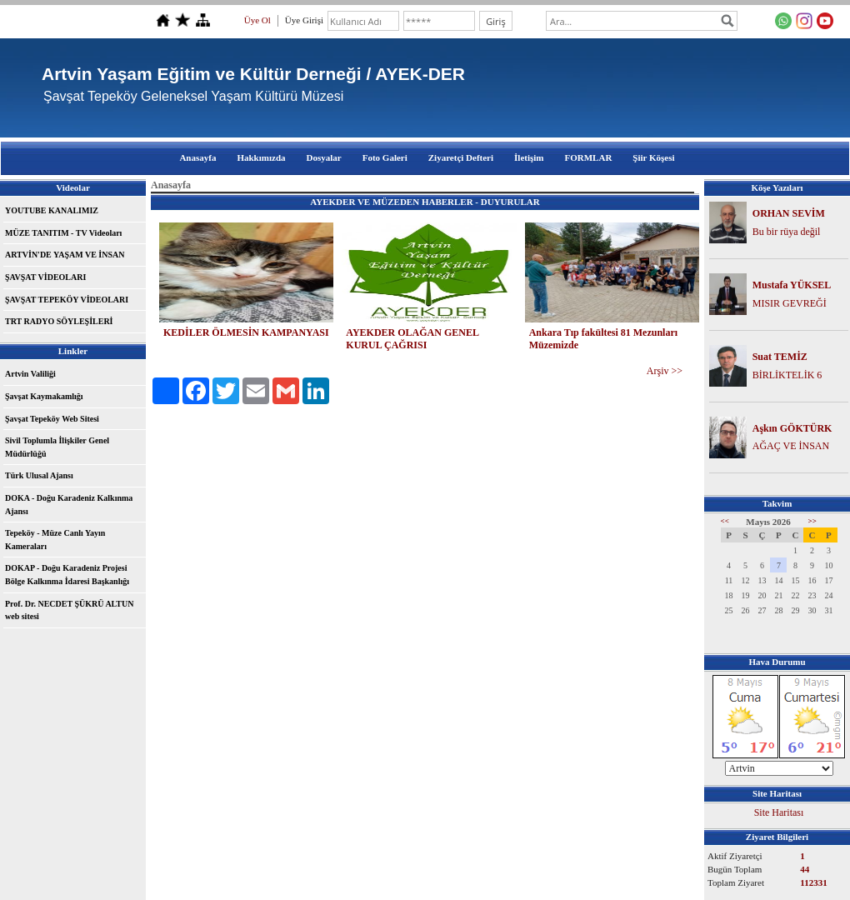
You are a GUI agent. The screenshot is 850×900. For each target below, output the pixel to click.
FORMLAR (588, 157)
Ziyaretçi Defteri (460, 157)
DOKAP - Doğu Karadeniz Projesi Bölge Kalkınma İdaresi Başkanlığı (67, 574)
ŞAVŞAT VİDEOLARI (45, 277)
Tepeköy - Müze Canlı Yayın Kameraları (55, 539)
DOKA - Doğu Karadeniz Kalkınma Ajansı (68, 504)
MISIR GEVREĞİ (789, 303)
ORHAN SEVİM (788, 213)
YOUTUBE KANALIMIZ (51, 210)
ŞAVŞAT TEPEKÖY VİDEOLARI (66, 299)
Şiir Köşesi (653, 157)
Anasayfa (197, 157)
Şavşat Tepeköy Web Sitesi (52, 418)
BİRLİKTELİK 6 (787, 375)
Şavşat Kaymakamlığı (44, 396)
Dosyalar (324, 157)
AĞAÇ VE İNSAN (790, 446)
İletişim (528, 157)
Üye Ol (257, 20)
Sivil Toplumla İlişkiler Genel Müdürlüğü (57, 447)
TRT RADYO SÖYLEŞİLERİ (59, 321)
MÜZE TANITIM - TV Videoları (63, 233)
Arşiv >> (664, 371)
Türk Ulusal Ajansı (39, 475)
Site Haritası (779, 812)
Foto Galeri (385, 157)
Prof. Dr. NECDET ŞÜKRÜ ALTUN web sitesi (69, 610)
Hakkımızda (261, 157)
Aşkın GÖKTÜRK (792, 428)
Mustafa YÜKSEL (792, 285)
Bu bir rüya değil (786, 232)
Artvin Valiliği (30, 373)
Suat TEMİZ (780, 356)
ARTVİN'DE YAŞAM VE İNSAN (64, 254)
